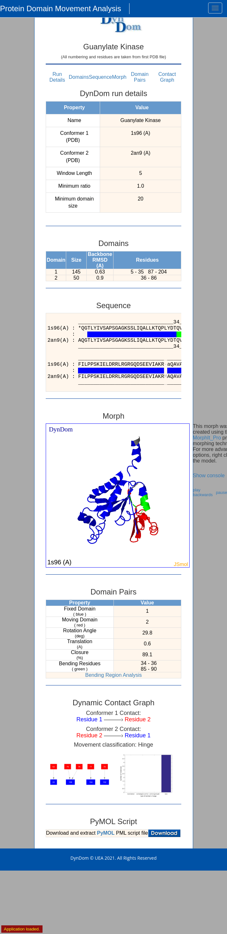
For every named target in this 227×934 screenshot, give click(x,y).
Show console (209, 475)
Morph (119, 77)
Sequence (100, 77)
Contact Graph (167, 77)
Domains (79, 77)
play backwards (203, 492)
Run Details (57, 77)
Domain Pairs (139, 77)
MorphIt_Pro (207, 437)
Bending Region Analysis (113, 675)
